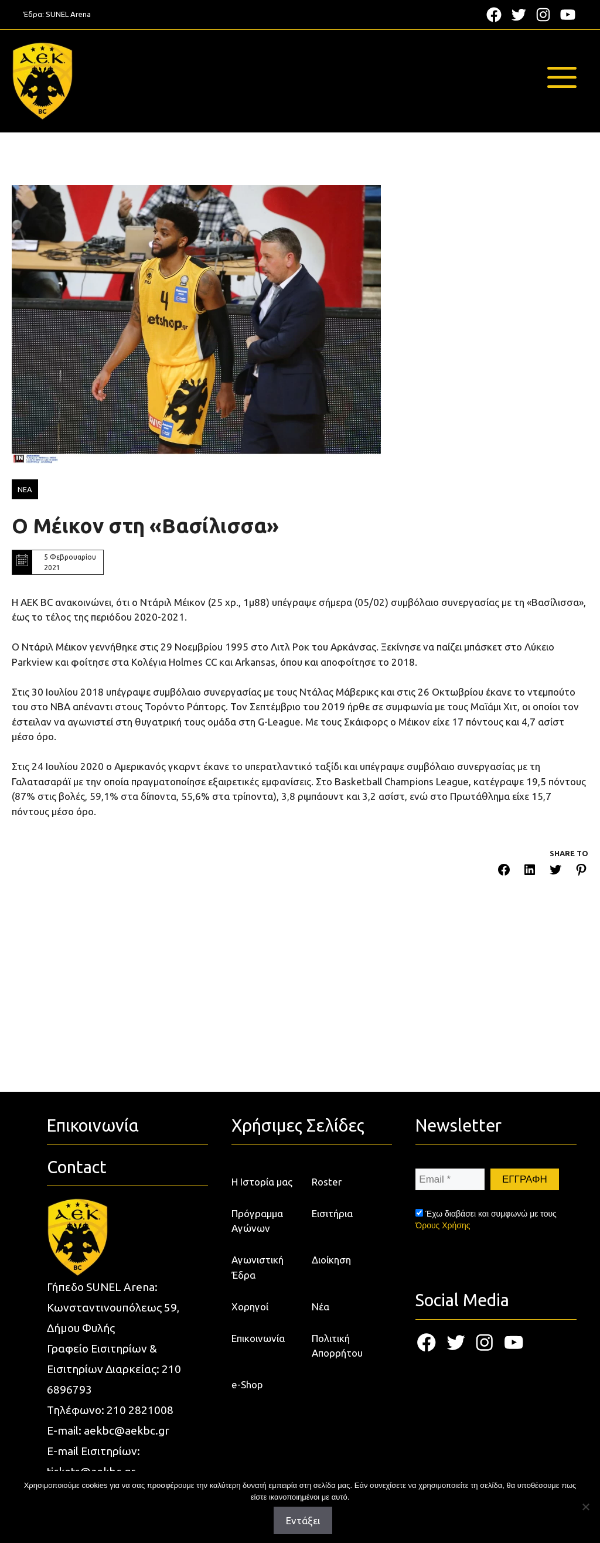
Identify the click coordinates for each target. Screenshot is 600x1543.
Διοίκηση (331, 1259)
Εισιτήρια (332, 1213)
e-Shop (247, 1384)
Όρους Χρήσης (442, 1225)
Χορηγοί (249, 1306)
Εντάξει (303, 1520)
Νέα (320, 1306)
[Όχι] (585, 1507)
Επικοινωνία (258, 1338)
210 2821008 (140, 1410)
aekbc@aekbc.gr (126, 1430)
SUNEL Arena (68, 14)
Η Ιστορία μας (261, 1181)
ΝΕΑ (25, 489)
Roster (327, 1181)
